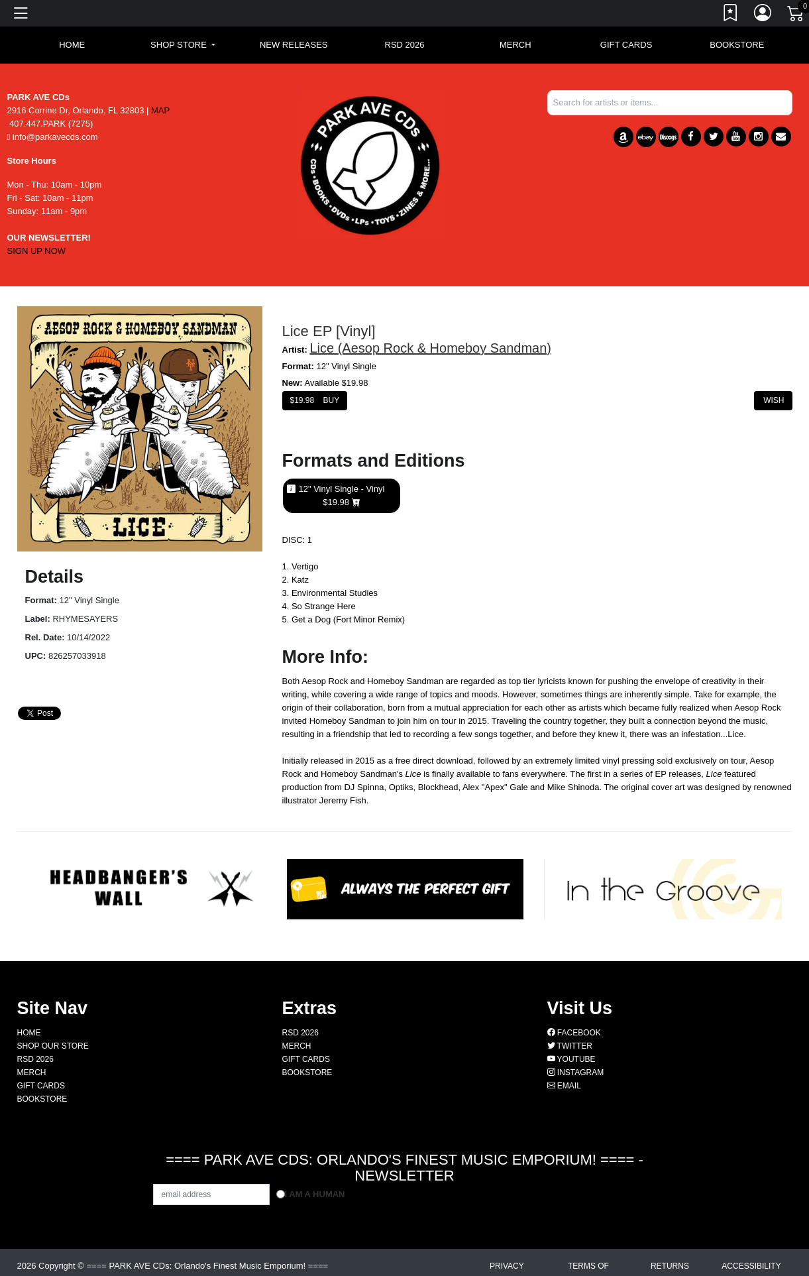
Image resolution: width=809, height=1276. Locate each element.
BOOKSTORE (737, 45)
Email (564, 1085)
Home (29, 1032)
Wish (773, 400)
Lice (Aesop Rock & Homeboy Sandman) (430, 348)
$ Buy (315, 400)
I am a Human (315, 1194)
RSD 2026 (405, 45)
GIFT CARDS (626, 45)
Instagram (575, 1072)
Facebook (574, 1032)
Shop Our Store (53, 1046)
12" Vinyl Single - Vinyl (342, 496)
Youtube (571, 1059)
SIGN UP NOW (36, 251)
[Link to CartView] (796, 12)
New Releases (294, 45)
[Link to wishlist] (731, 15)
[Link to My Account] (763, 15)
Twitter (569, 1046)
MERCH (515, 45)
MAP (160, 110)
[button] (183, 45)
